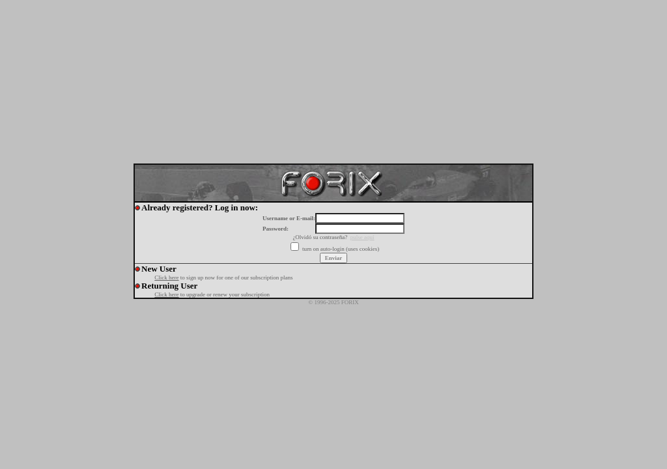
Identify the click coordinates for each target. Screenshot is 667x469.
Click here (166, 277)
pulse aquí (362, 237)
